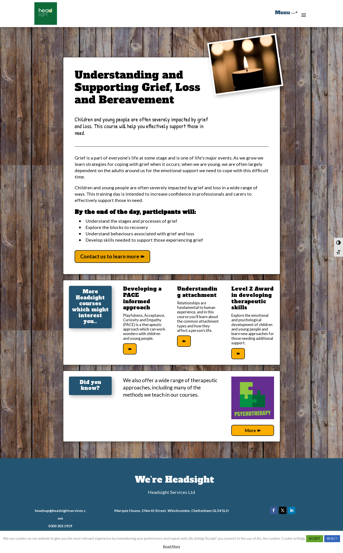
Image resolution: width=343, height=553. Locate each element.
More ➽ (253, 430)
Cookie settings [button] (293, 538)
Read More (171, 546)
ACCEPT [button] (314, 538)
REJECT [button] (332, 538)
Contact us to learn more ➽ (112, 256)
